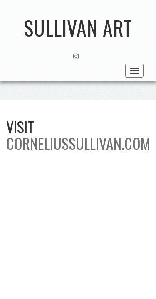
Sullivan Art (78, 27)
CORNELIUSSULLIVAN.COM (78, 143)
